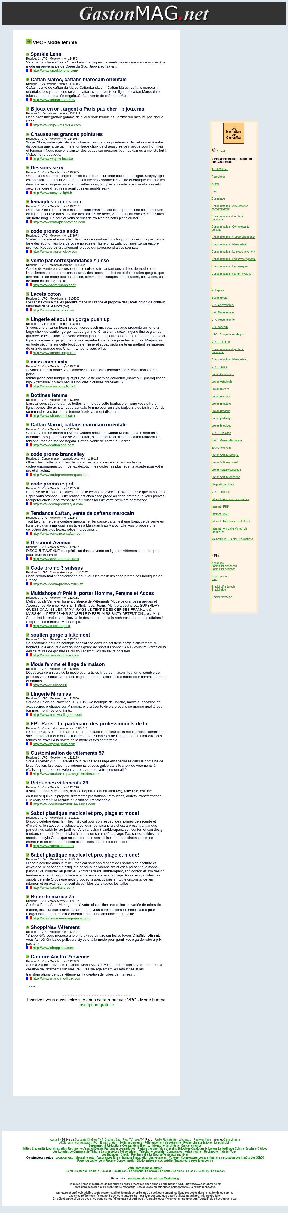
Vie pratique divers (223, 484)
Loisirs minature (221, 403)
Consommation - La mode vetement (233, 251)
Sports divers (220, 297)
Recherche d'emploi (81, 1148)
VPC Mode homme (223, 319)
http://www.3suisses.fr (50, 685)
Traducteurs (182, 1160)
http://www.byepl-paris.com (54, 744)
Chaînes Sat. (112, 1139)
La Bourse (156, 1154)
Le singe (178, 1170)
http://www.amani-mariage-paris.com (61, 918)
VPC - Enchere (221, 341)
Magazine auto (85, 1157)
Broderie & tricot (256, 1148)
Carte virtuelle (231, 1139)
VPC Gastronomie (223, 305)
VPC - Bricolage (221, 433)
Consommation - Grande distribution (234, 237)
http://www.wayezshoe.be (53, 159)
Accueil (221, 151)
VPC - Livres (219, 366)
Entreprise (218, 290)
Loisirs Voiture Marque (225, 455)
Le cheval (151, 1170)
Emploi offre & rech (223, 586)
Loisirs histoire (220, 388)
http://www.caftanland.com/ (54, 100)
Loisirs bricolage (221, 425)
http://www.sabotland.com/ (53, 846)
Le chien (203, 1170)
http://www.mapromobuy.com (55, 251)
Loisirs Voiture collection (226, 469)
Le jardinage (226, 1148)
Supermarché (97, 1145)
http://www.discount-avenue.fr (56, 559)
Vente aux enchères (176, 1154)
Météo (27, 1148)
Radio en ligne (202, 1139)
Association (219, 176)
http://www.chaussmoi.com (54, 416)
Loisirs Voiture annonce (226, 477)
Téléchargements (131, 1142)
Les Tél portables (125, 1151)
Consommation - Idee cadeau (229, 244)
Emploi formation (222, 596)
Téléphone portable (151, 1151)
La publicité (221, 1142)
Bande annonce (191, 1145)
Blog (214, 191)
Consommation (126, 1160)
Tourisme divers (221, 447)
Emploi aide (219, 589)
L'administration (56, 1148)
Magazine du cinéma (165, 1145)
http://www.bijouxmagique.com (57, 125)
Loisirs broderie (221, 411)
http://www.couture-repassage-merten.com (66, 774)
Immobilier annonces (224, 565)
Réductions (114, 1145)
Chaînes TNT (95, 1139)
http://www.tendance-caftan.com (58, 533)
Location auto (64, 1157)
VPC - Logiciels (221, 491)
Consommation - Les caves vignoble (234, 259)
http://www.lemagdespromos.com (59, 222)
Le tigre (94, 1170)
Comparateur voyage (194, 1157)
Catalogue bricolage (204, 1148)
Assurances (104, 1157)
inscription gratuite (96, 1005)
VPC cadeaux (220, 327)
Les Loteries (61, 1151)
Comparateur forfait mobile (184, 1151)
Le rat (69, 1170)
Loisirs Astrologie (222, 381)
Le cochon (218, 1170)
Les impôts (242, 1157)
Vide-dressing (168, 1148)
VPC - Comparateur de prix (228, 334)
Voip (233, 1151)
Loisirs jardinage (222, 418)
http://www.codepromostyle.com (58, 504)
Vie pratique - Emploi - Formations (232, 538)
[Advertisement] (95, 1050)
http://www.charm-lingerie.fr (54, 353)
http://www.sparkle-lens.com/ (55, 70)
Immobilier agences (223, 568)
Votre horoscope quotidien (145, 1167)
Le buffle (81, 1170)
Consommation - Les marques (230, 266)
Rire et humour (122, 1157)
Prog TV (127, 1139)
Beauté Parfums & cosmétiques (114, 1148)
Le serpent (136, 1170)
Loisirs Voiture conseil (225, 462)
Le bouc (165, 1170)
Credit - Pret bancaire (134, 1154)
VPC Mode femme (223, 312)
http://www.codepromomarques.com (61, 475)
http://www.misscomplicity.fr (54, 386)
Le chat (106, 1170)
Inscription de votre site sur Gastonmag (153, 1178)
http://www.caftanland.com (53, 445)
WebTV (139, 1139)
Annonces (218, 562)
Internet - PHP (220, 506)
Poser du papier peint (91, 1160)
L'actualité (38, 1148)
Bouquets (80, 1139)
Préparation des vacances (150, 1157)
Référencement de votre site (163, 1142)
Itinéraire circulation (222, 1157)
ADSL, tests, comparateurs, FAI (78, 1142)
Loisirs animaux (221, 396)
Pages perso (219, 576)
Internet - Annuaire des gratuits (230, 499)
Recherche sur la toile (197, 1142)
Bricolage (184, 1148)
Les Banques (110, 1154)
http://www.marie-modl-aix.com (57, 978)
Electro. (145, 1145)
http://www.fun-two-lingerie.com (57, 715)
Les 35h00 (257, 1157)
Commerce (218, 198)
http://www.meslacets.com (53, 310)
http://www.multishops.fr (51, 626)
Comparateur (130, 1145)
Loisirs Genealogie (223, 374)
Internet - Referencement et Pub (231, 521)
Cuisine (239, 1148)
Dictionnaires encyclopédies (155, 1160)
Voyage (174, 1157)
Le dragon (120, 1170)
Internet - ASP (220, 513)
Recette (111, 1160)
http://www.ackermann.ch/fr (54, 285)
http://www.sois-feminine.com (56, 655)
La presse (107, 1151)
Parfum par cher (148, 1148)
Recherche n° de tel (216, 1151)
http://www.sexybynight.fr (52, 193)
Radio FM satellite (166, 1139)
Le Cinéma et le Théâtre (84, 1151)
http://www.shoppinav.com (53, 948)
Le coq (190, 1170)
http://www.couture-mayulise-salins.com (64, 804)
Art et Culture (220, 169)
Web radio (185, 1139)
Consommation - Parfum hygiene (232, 273)
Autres (216, 183)
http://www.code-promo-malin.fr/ (58, 584)
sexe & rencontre (202, 1160)
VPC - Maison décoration (227, 440)
